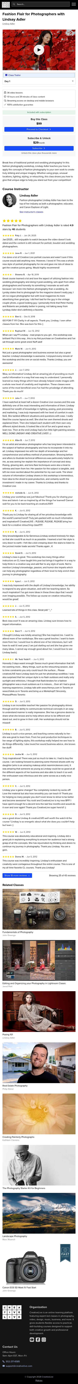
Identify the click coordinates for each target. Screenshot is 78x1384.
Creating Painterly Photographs (18, 1137)
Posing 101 (7, 1034)
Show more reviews (17, 875)
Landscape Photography (14, 1236)
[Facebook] (38, 1339)
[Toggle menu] (73, 4)
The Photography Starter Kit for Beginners (23, 1188)
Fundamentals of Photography (17, 932)
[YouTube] (32, 1339)
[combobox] (41, 4)
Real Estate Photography (15, 1085)
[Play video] (39, 50)
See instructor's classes (31, 211)
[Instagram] (43, 1339)
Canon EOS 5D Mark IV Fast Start (19, 1287)
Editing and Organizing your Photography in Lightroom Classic (34, 983)
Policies (39, 1380)
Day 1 (7, 81)
